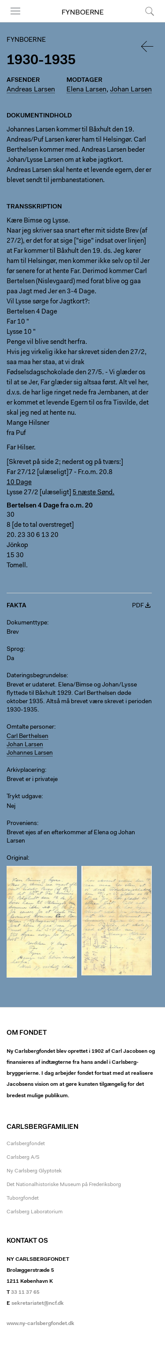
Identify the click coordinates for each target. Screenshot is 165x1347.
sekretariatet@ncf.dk (37, 1303)
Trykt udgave (24, 797)
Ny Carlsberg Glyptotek (34, 1171)
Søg (150, 11)
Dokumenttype (27, 623)
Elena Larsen (86, 89)
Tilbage (147, 46)
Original (17, 858)
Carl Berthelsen (27, 737)
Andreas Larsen (31, 89)
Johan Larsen (131, 89)
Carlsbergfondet (26, 1143)
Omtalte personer (30, 727)
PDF (138, 606)
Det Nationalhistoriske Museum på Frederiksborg (64, 1184)
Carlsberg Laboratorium (34, 1212)
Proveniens (22, 824)
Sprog (15, 649)
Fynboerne (83, 12)
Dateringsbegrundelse (36, 676)
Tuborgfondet (23, 1198)
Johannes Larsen (30, 753)
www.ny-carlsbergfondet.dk (40, 1323)
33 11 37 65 (25, 1292)
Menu (15, 11)
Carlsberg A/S (23, 1157)
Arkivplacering (26, 770)
